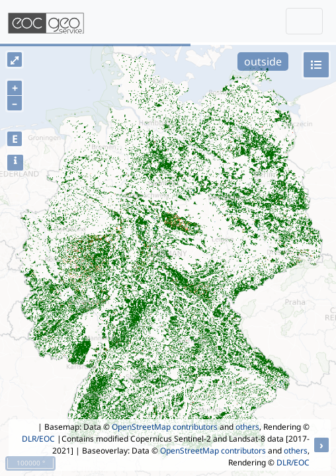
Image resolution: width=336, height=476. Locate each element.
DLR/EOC (38, 438)
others (247, 426)
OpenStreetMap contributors (165, 426)
